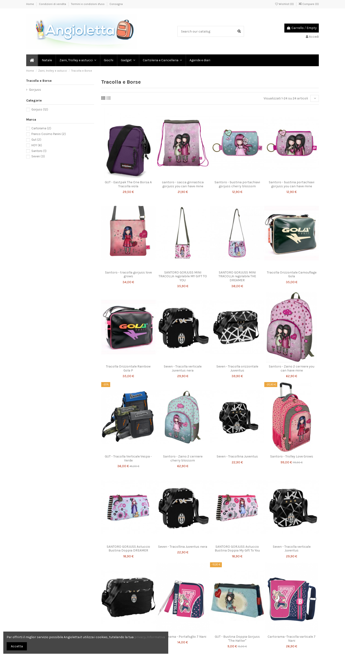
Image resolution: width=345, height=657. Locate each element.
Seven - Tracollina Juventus (237, 456)
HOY (36, 145)
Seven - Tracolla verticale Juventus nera (183, 368)
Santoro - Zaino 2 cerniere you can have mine (291, 368)
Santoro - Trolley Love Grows (291, 456)
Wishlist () (285, 4)
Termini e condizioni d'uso (88, 4)
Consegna (116, 4)
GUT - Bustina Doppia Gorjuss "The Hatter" (237, 639)
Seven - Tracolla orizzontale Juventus (237, 368)
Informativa (156, 637)
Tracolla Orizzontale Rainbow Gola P (128, 368)
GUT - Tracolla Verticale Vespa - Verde (128, 458)
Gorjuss (35, 90)
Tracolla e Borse (39, 81)
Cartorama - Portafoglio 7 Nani (182, 637)
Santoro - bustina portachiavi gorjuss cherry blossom (237, 184)
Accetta (17, 646)
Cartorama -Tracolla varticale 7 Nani (292, 639)
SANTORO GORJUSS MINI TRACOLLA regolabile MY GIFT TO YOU (183, 276)
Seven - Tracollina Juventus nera (182, 547)
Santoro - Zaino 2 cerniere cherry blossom (182, 458)
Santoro (38, 151)
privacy (140, 637)
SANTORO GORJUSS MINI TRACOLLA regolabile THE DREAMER (237, 276)
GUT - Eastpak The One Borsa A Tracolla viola (128, 184)
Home (30, 4)
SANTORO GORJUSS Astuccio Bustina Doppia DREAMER (128, 549)
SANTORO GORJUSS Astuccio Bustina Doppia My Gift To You (237, 549)
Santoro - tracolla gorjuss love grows (128, 274)
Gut (36, 139)
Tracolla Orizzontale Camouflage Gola (291, 274)
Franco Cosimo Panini (48, 134)
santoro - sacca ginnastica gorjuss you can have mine (183, 184)
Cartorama (41, 128)
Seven (38, 156)
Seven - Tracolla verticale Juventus (292, 549)
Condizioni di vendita (53, 4)
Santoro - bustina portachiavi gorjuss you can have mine (291, 184)
